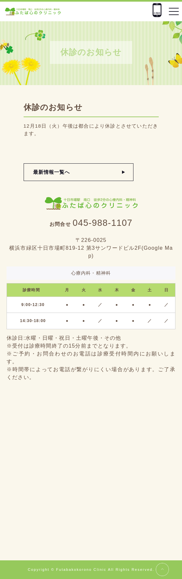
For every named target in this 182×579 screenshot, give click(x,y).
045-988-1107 (102, 223)
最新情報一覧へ (51, 172)
